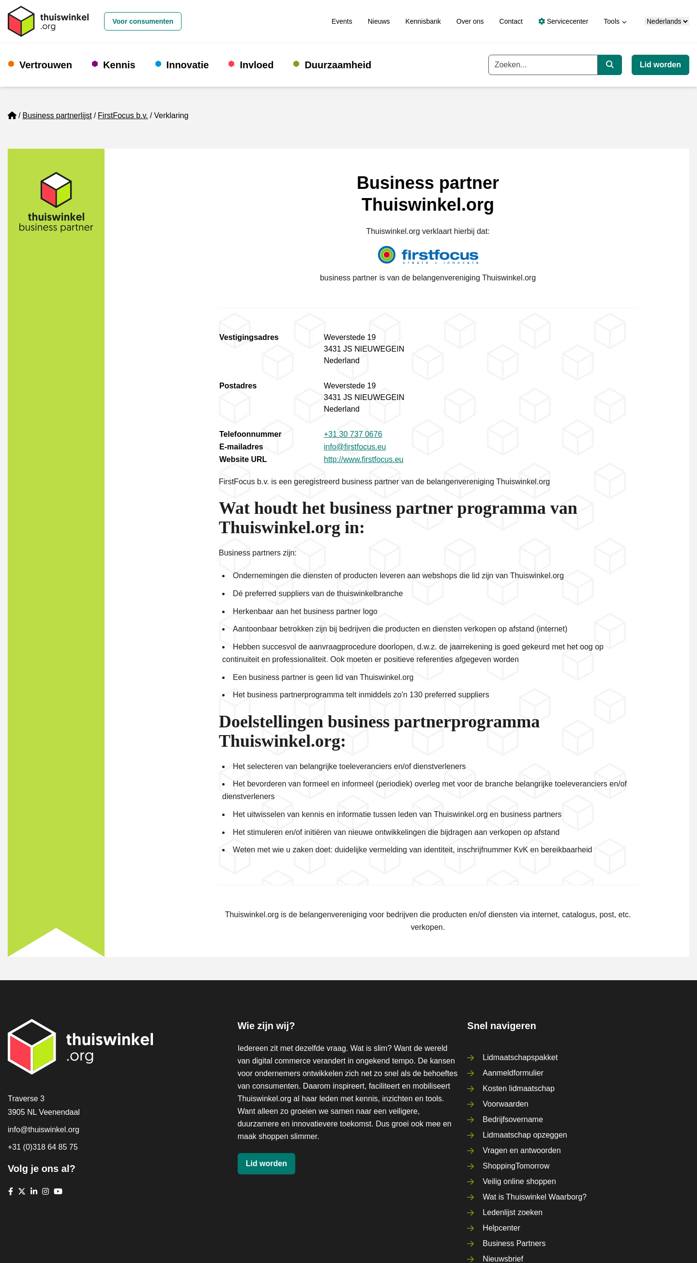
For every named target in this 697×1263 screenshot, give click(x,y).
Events (342, 21)
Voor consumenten (142, 21)
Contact (511, 21)
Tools (612, 21)
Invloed (256, 65)
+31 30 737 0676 (353, 434)
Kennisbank (423, 21)
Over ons (470, 21)
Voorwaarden (505, 1104)
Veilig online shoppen (519, 1181)
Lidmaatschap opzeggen (525, 1135)
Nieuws (379, 21)
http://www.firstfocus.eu (364, 459)
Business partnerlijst (56, 115)
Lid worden (660, 65)
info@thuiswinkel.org (43, 1129)
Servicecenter (563, 21)
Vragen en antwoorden (522, 1150)
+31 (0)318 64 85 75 (43, 1147)
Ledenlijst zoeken (513, 1212)
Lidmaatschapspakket (520, 1057)
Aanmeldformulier (513, 1073)
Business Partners (514, 1243)
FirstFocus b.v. (123, 115)
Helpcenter (501, 1228)
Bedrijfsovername (513, 1119)
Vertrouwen (45, 65)
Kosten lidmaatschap (519, 1088)
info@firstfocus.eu (355, 447)
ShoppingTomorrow (516, 1166)
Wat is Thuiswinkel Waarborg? (535, 1197)
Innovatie (188, 65)
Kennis (119, 65)
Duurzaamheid (337, 65)
